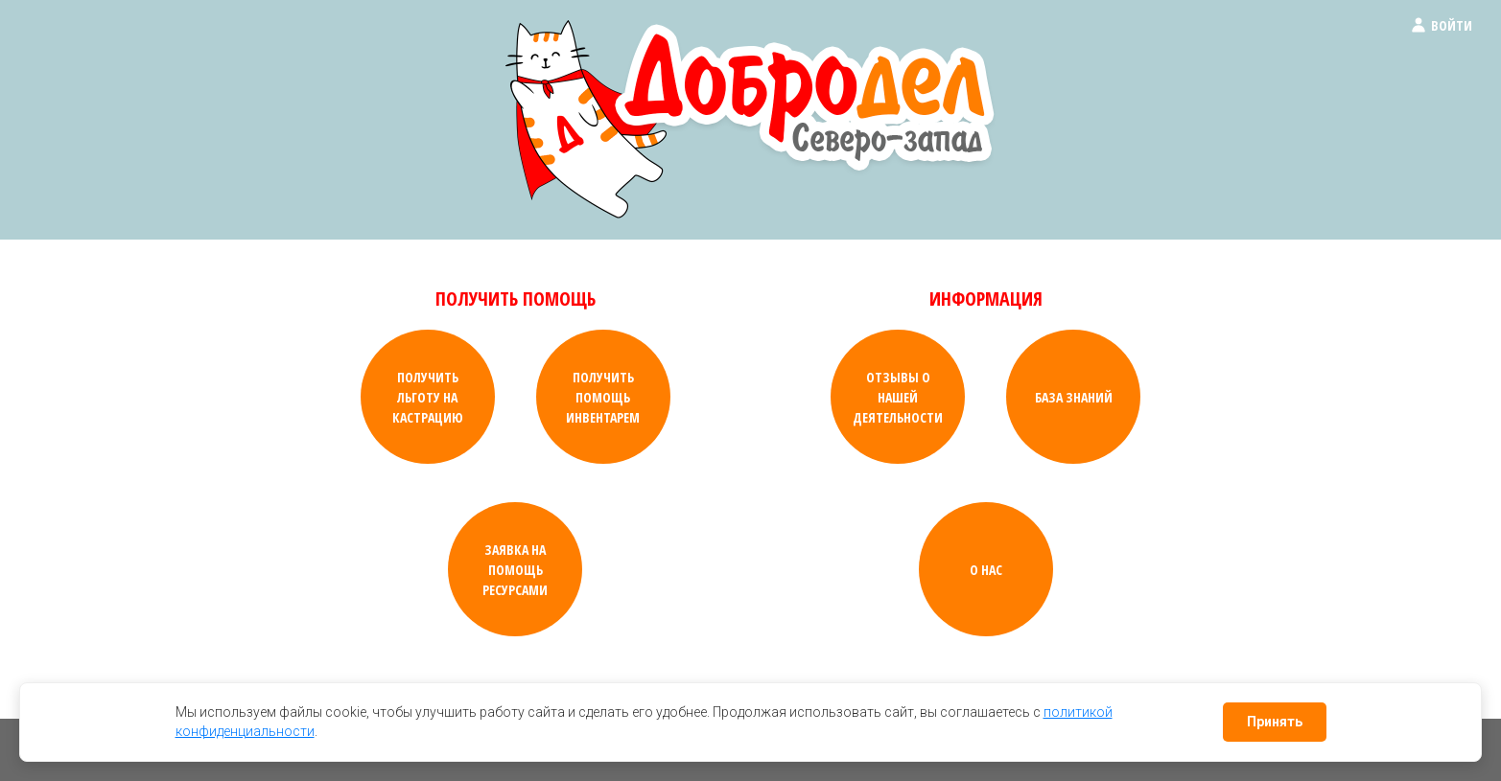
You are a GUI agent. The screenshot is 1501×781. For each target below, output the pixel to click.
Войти (1441, 25)
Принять (1274, 721)
